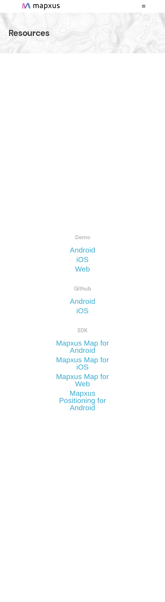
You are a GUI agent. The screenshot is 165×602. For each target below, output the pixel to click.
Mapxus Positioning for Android (82, 400)
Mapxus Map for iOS (82, 363)
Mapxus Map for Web (82, 380)
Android (82, 250)
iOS (82, 259)
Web (82, 269)
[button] (144, 6)
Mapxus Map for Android (82, 347)
